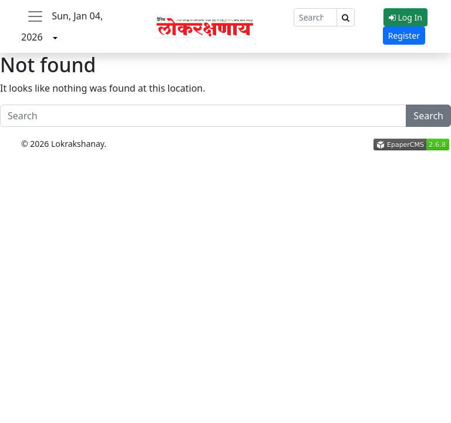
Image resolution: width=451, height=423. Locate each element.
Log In (405, 17)
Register (404, 35)
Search (428, 115)
